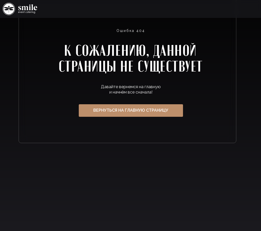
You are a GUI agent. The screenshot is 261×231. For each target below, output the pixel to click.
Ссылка (20, 9)
